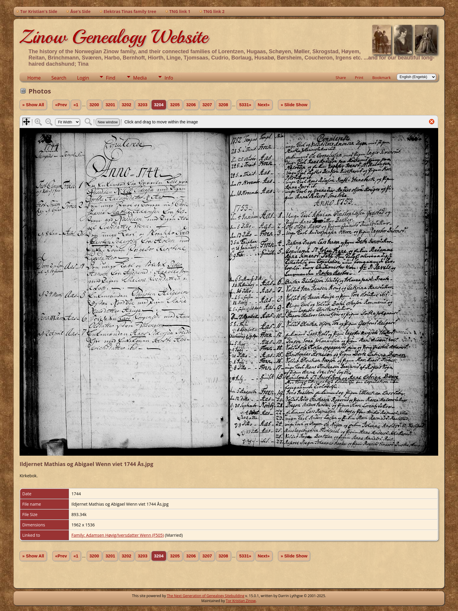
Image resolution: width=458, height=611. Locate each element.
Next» (264, 104)
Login (83, 78)
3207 (207, 104)
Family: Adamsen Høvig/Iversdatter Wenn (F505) (117, 535)
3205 (175, 104)
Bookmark (381, 77)
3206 (191, 104)
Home (34, 78)
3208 (223, 104)
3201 (110, 104)
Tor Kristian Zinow (241, 600)
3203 (142, 104)
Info (169, 78)
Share (340, 77)
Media (140, 78)
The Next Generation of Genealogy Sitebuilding (206, 595)
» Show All (33, 104)
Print (359, 77)
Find (110, 78)
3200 (94, 104)
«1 (75, 104)
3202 (126, 104)
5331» (245, 104)
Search (59, 78)
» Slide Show (294, 104)
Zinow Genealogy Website (114, 37)
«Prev (61, 104)
